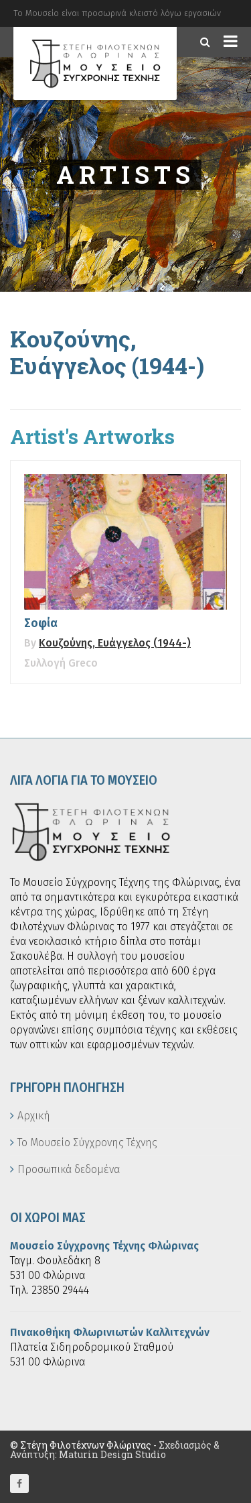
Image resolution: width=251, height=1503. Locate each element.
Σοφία (41, 623)
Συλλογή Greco (61, 663)
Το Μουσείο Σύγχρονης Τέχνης (87, 1142)
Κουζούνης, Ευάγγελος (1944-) (115, 642)
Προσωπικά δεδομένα (68, 1169)
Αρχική (33, 1115)
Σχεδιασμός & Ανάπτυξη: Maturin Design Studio (115, 1450)
